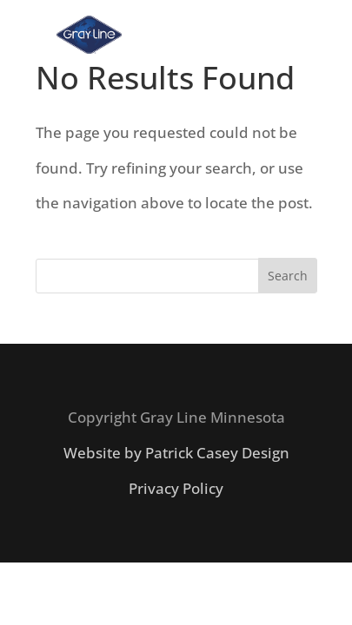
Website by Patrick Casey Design (176, 453)
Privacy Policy (176, 488)
